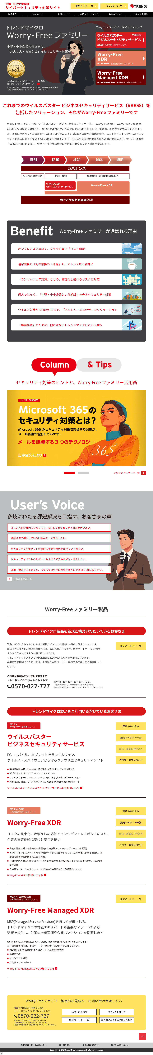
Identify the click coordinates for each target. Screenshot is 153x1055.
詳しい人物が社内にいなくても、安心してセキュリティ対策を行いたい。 (51, 527)
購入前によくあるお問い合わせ (116, 1020)
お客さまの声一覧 (22, 579)
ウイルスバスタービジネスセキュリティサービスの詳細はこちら (43, 787)
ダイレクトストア (117, 1012)
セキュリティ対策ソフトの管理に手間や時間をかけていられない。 (48, 548)
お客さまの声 (115, 14)
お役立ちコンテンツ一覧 (127, 473)
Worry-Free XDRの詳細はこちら (25, 875)
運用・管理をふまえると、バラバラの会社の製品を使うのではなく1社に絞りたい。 (57, 569)
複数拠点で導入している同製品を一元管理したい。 (39, 538)
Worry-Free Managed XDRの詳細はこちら (30, 968)
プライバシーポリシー (121, 1045)
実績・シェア (64, 14)
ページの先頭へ (142, 1036)
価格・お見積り (140, 14)
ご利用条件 (65, 1045)
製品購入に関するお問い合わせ (34, 1045)
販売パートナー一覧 (130, 646)
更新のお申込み (131, 726)
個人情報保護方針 (91, 1045)
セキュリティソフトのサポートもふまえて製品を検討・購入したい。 (49, 559)
